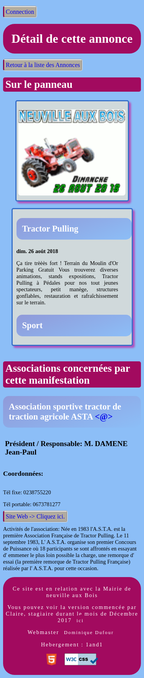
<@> (104, 416)
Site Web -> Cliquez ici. (35, 516)
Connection (20, 11)
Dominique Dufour (89, 632)
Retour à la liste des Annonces (43, 65)
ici (80, 620)
